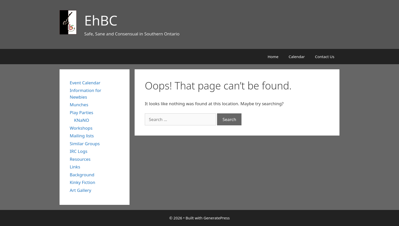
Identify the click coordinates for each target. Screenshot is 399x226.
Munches (79, 105)
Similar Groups (85, 144)
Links (75, 167)
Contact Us (324, 56)
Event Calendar (85, 83)
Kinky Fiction (82, 182)
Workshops (81, 128)
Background (82, 175)
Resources (80, 159)
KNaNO (81, 120)
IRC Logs (78, 151)
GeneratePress (217, 217)
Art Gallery (80, 190)
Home (273, 56)
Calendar (297, 56)
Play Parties (81, 112)
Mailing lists (82, 136)
